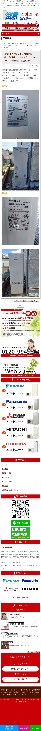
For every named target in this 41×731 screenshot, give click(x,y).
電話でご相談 (9, 728)
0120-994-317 (20, 679)
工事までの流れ (7, 473)
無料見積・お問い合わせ (10, 490)
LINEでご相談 (35, 728)
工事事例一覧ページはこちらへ (26, 301)
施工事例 (5, 469)
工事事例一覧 (14, 43)
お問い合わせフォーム (20, 669)
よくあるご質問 (7, 482)
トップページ (5, 43)
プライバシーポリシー (8, 694)
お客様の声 (5, 477)
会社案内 (5, 486)
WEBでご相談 (24, 728)
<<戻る (20, 305)
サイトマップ (23, 694)
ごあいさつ (5, 464)
